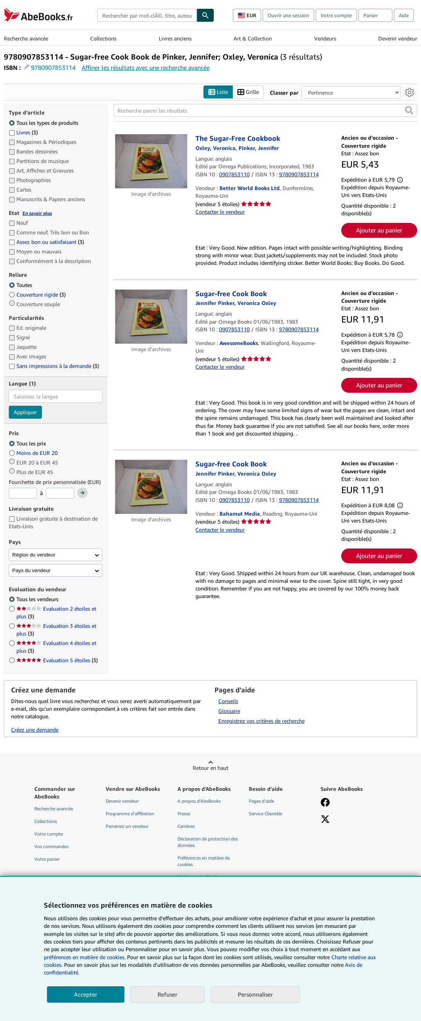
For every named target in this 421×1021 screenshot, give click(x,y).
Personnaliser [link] (255, 994)
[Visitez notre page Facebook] (325, 803)
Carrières (186, 826)
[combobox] (147, 15)
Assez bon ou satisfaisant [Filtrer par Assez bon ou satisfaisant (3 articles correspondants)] (46, 242)
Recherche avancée (26, 38)
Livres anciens (175, 38)
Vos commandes (51, 846)
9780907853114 (53, 67)
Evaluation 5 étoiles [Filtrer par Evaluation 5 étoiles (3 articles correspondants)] (57, 660)
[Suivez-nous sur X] (325, 820)
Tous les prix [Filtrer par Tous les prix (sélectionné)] (28, 443)
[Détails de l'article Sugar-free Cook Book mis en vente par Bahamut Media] (151, 487)
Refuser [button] (167, 994)
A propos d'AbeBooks (199, 801)
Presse (183, 813)
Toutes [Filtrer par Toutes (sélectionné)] (21, 285)
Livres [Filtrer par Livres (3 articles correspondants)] (23, 132)
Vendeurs (325, 38)
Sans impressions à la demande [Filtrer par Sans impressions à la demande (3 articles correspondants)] (54, 366)
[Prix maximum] (60, 493)
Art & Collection (253, 38)
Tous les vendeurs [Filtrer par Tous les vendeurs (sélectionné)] (38, 599)
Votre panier (47, 859)
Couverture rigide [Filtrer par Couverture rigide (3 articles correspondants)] (37, 294)
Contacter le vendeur (220, 211)
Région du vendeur (33, 555)
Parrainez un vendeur (127, 826)
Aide (404, 15)
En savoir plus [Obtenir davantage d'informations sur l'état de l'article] (37, 213)
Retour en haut (210, 768)
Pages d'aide (261, 801)
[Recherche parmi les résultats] (265, 110)
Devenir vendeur (397, 38)
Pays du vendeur (31, 570)
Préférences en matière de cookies (203, 861)
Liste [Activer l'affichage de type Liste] (218, 92)
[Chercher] (205, 15)
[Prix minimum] (23, 493)
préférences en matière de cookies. (85, 957)
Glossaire (229, 711)
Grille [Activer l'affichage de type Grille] (248, 92)
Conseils (228, 701)
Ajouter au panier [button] (379, 230)
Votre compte (336, 15)
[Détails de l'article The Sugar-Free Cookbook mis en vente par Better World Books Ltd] (151, 161)
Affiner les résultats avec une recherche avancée (146, 67)
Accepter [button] (85, 994)
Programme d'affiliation (130, 813)
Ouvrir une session (288, 15)
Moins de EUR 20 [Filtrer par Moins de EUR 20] (34, 453)
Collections (103, 38)
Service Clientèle (265, 813)
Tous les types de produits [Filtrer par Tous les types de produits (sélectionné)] (44, 122)
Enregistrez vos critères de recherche (261, 721)
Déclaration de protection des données (207, 842)
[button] (409, 110)
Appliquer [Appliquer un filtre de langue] (25, 412)
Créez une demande (34, 729)
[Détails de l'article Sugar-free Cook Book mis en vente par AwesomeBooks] (151, 316)
